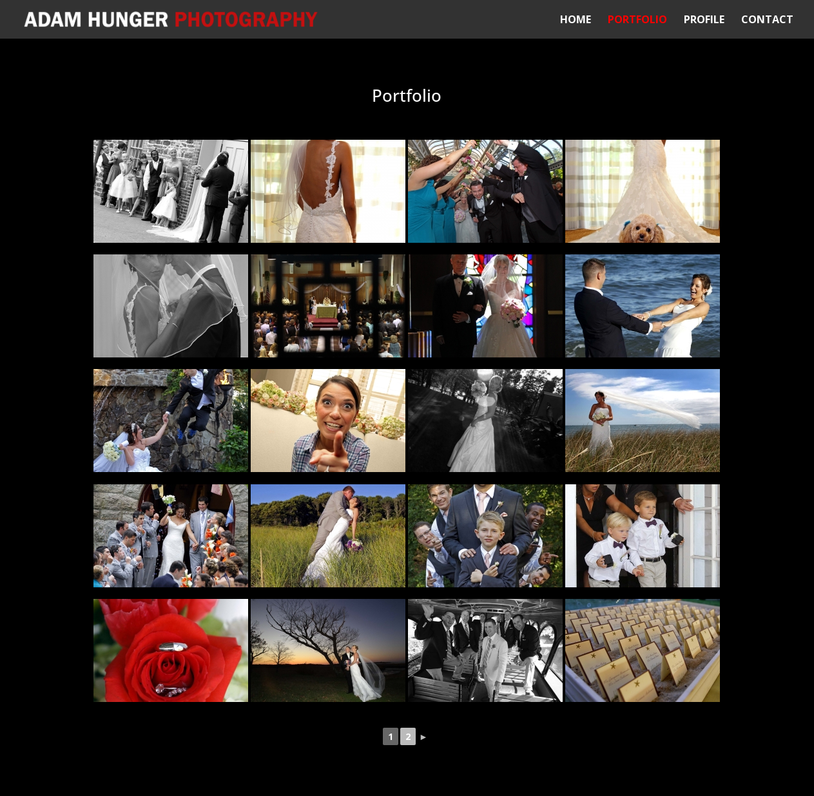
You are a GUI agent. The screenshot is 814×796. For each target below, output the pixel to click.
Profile (704, 20)
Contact (767, 20)
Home (575, 20)
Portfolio (637, 20)
